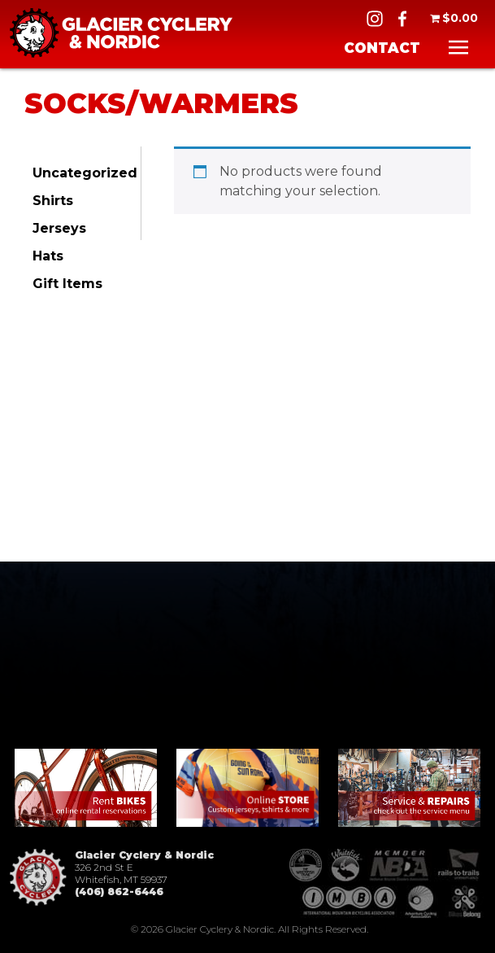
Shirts (53, 200)
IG (375, 19)
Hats (48, 256)
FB (402, 19)
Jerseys (59, 228)
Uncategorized (85, 173)
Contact (382, 48)
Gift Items (67, 283)
